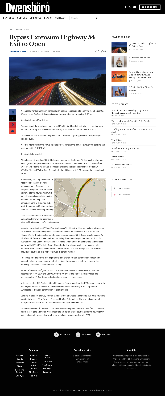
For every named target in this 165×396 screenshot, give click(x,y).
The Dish (33, 376)
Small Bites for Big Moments (125, 148)
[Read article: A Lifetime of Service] (119, 61)
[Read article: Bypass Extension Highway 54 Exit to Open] (119, 47)
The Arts (33, 368)
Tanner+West (107, 390)
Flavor (48, 18)
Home (11, 30)
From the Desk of (19, 371)
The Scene (47, 365)
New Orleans (118, 156)
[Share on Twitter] (12, 119)
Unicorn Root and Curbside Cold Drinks (131, 121)
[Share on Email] (12, 131)
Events (26, 30)
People (33, 355)
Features (8, 18)
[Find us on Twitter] (130, 7)
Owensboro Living (18, 51)
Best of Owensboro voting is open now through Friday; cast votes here (142, 75)
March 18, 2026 (135, 81)
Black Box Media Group (73, 390)
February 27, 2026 (136, 61)
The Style (47, 368)
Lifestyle (35, 18)
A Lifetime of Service (139, 57)
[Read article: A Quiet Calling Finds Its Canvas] (119, 91)
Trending (47, 372)
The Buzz (18, 30)
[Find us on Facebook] (125, 7)
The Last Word (47, 356)
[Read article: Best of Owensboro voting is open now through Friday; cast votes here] (119, 76)
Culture (22, 18)
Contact (60, 18)
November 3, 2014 (36, 51)
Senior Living (33, 363)
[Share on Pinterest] (12, 125)
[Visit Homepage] (26, 7)
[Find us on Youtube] (134, 7)
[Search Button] (96, 18)
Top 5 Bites (117, 140)
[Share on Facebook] (12, 112)
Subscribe (150, 7)
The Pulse (47, 361)
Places (33, 359)
